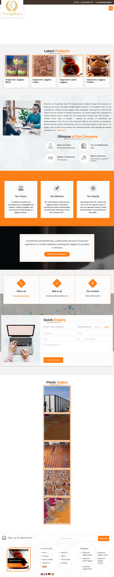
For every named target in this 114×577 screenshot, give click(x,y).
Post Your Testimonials (57, 254)
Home (44, 553)
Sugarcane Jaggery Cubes (42, 80)
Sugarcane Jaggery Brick (87, 568)
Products (45, 556)
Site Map (64, 563)
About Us (64, 553)
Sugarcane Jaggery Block (14, 80)
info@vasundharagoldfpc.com (57, 296)
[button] (105, 2)
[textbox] (98, 327)
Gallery (63, 556)
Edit (106, 327)
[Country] (59, 339)
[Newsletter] (78, 538)
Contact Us (46, 563)
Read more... (62, 130)
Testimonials (65, 559)
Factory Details (47, 559)
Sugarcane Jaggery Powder (96, 80)
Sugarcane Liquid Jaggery (68, 80)
